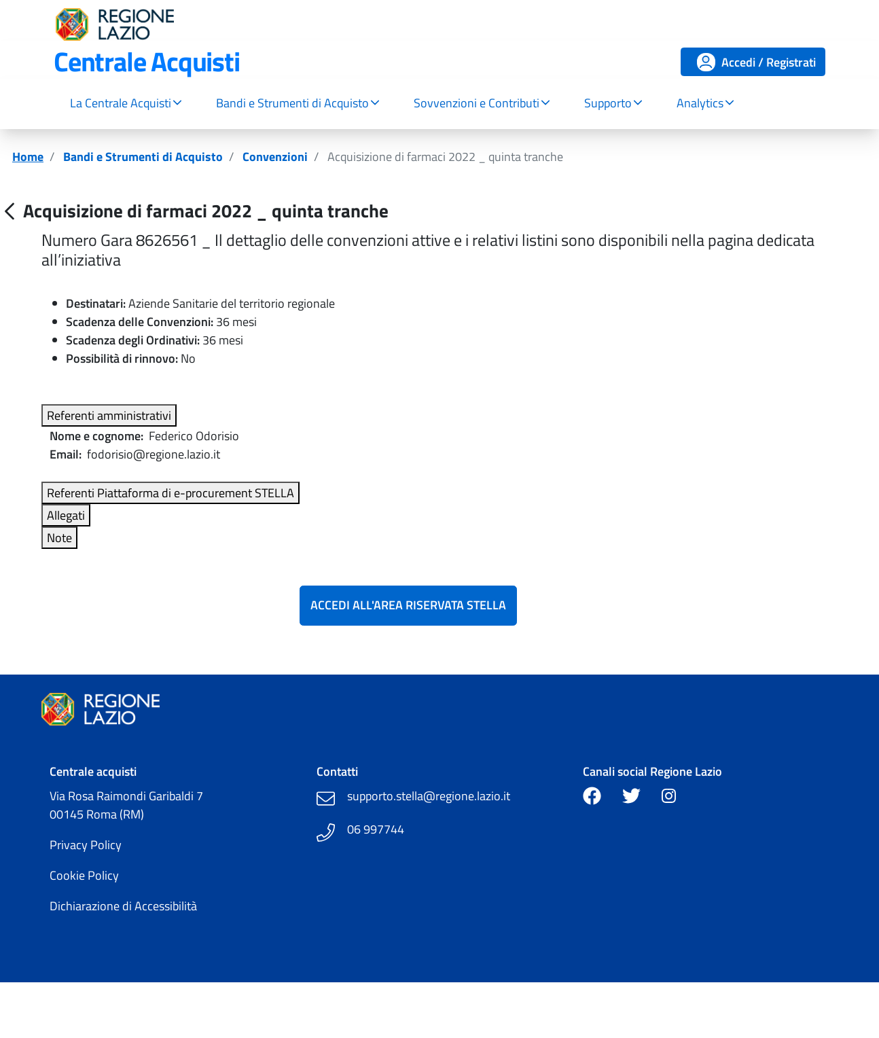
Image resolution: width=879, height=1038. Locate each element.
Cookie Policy (84, 875)
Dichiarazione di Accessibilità (123, 906)
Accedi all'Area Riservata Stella (408, 605)
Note (59, 538)
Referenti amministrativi (109, 415)
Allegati (66, 515)
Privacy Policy (86, 845)
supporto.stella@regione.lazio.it (428, 796)
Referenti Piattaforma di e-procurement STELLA (170, 493)
